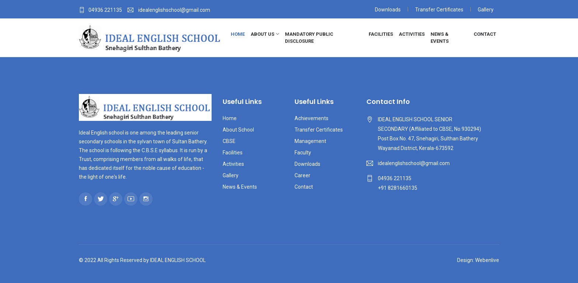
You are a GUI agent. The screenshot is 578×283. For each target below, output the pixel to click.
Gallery (486, 10)
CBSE (229, 141)
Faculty (303, 153)
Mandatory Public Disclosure (309, 37)
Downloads (388, 10)
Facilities (381, 34)
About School (238, 130)
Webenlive (487, 260)
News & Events (440, 37)
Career (302, 175)
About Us (262, 34)
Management (310, 141)
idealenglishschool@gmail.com (414, 163)
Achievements (311, 118)
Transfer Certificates (439, 10)
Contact (485, 34)
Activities (412, 34)
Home (238, 34)
